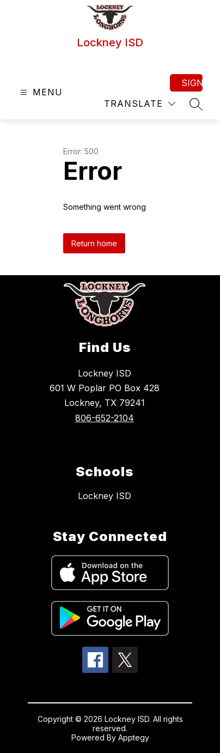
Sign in (192, 82)
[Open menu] (40, 92)
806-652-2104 (104, 417)
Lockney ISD (104, 495)
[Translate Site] (139, 104)
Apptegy (133, 737)
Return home (94, 243)
